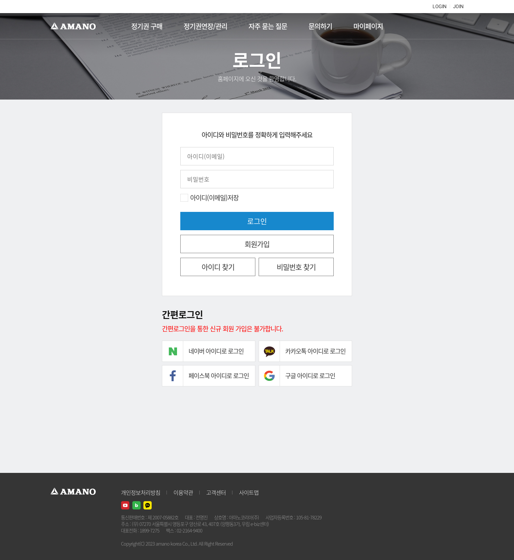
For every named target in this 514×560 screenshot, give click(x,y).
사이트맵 (249, 492)
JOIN (458, 6)
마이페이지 (368, 26)
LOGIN (439, 6)
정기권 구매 (146, 26)
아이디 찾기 (218, 266)
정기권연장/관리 (205, 26)
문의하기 (320, 26)
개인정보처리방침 (140, 492)
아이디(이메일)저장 (214, 198)
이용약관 (183, 492)
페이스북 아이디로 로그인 (218, 375)
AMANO (76, 26)
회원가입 (257, 243)
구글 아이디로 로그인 (310, 375)
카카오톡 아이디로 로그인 (315, 351)
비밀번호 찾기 (296, 266)
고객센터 (216, 492)
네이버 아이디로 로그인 (216, 351)
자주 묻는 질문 (267, 26)
